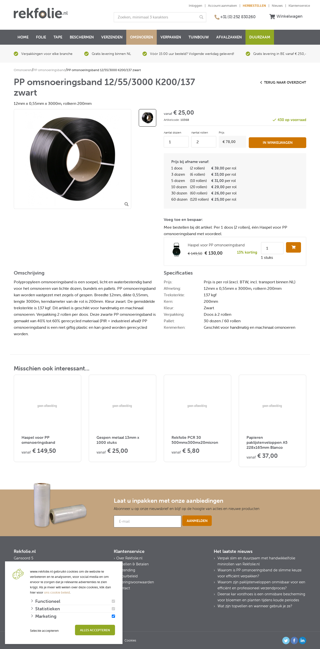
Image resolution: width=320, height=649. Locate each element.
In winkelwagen (277, 141)
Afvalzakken (229, 37)
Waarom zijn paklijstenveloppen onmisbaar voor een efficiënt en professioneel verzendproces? (261, 584)
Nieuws (277, 5)
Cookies (130, 640)
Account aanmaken (222, 5)
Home (23, 37)
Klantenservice (299, 5)
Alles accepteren (95, 630)
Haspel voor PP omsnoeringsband (216, 244)
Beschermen (82, 37)
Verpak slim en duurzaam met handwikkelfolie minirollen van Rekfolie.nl (256, 560)
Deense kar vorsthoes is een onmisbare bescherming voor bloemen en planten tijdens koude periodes (261, 596)
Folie (41, 37)
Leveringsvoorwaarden (135, 581)
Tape (58, 37)
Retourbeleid (127, 575)
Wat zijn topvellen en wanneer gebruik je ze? (255, 605)
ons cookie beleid (57, 592)
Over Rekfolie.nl (129, 557)
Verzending (125, 569)
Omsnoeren (141, 37)
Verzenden (111, 37)
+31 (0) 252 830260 (238, 16)
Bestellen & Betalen (132, 563)
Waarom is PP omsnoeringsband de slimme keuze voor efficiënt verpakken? (260, 572)
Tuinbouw (198, 37)
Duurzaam (259, 37)
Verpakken (170, 37)
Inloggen (195, 5)
